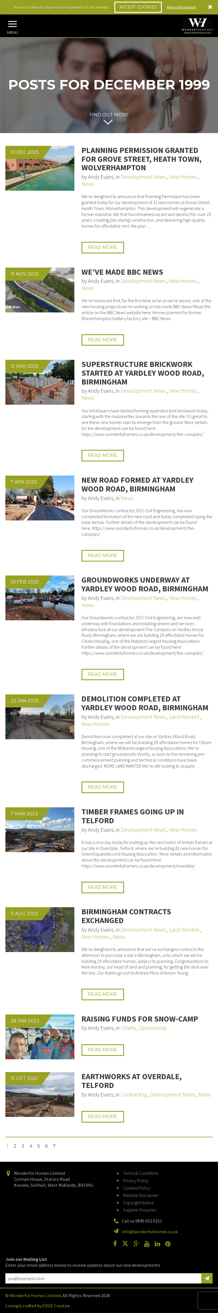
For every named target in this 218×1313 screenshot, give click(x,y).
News (87, 183)
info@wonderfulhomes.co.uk (150, 1231)
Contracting (134, 1094)
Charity (128, 1027)
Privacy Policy (135, 1180)
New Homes (183, 176)
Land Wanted (184, 716)
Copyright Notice (138, 1202)
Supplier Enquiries (139, 1210)
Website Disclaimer (140, 1195)
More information (181, 7)
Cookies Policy (136, 1188)
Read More (102, 247)
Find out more (109, 114)
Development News (143, 176)
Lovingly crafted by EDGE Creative (37, 1305)
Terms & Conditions (140, 1173)
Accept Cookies (138, 7)
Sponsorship (153, 1027)
